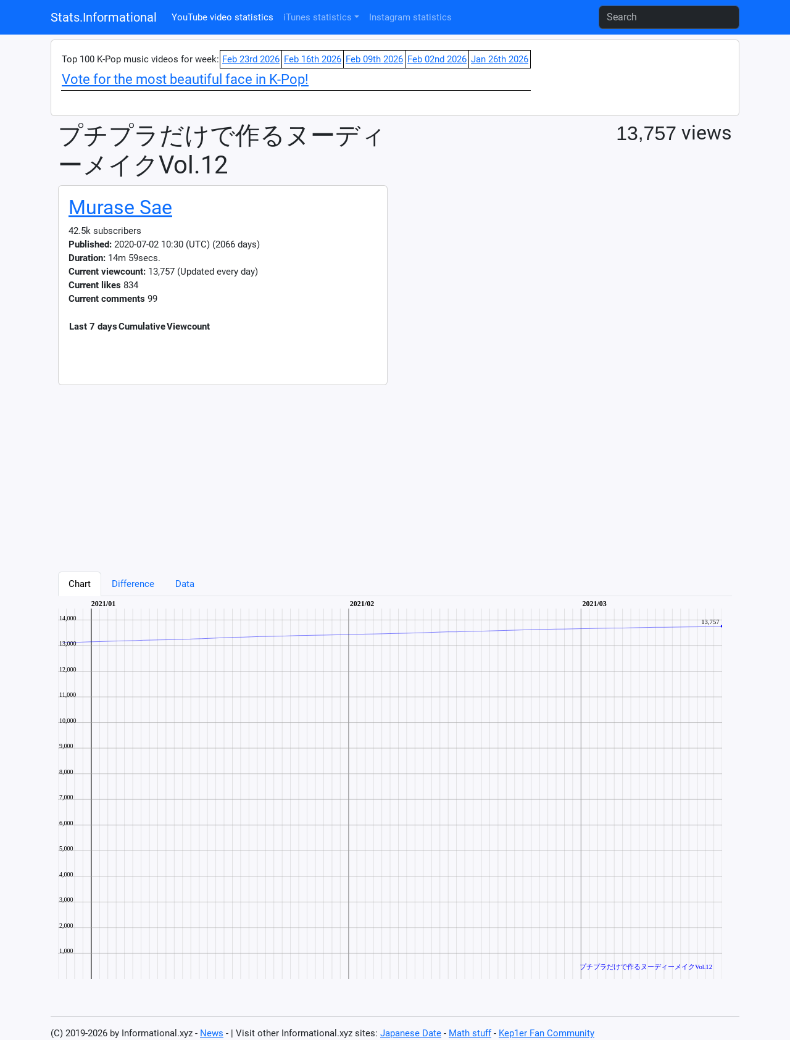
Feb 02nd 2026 (437, 59)
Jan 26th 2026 (499, 59)
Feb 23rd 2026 (251, 59)
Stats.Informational (104, 17)
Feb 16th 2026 (312, 59)
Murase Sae (120, 207)
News (211, 1033)
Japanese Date (410, 1033)
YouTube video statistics (222, 17)
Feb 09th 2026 (374, 59)
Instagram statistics (410, 17)
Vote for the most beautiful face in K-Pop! (185, 79)
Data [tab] (184, 583)
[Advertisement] (395, 471)
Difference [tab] (133, 583)
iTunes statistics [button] (317, 17)
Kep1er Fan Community (546, 1033)
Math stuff (470, 1033)
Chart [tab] (80, 583)
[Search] (669, 17)
